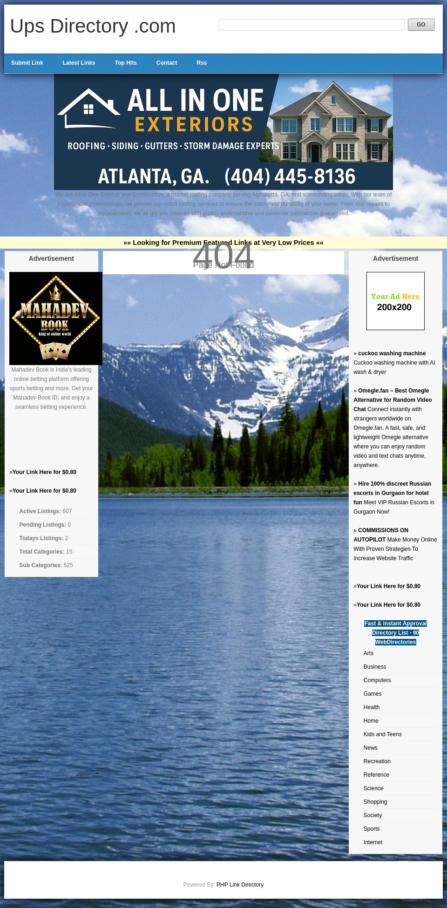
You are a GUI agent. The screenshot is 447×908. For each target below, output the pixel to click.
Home (371, 721)
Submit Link (27, 63)
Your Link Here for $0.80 (44, 472)
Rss (201, 63)
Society (373, 815)
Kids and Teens (383, 734)
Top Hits (126, 63)
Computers (377, 680)
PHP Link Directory (240, 884)
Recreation (377, 761)
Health (372, 707)
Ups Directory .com (93, 26)
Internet (373, 842)
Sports (372, 829)
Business (375, 667)
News (371, 748)
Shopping (375, 802)
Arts (368, 653)
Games (373, 694)
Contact (166, 63)
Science (374, 788)
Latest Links (79, 63)
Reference (376, 775)
